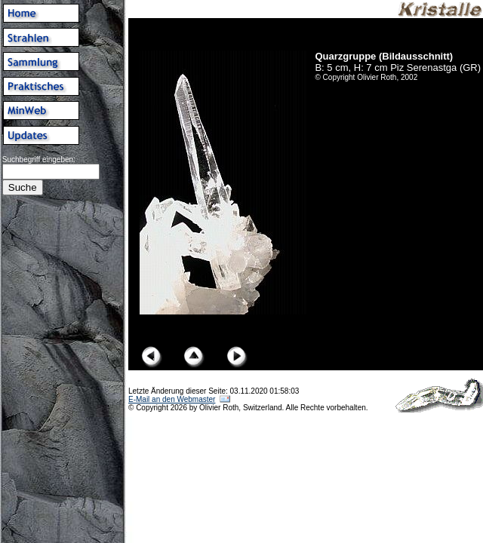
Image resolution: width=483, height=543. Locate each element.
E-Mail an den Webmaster (171, 399)
